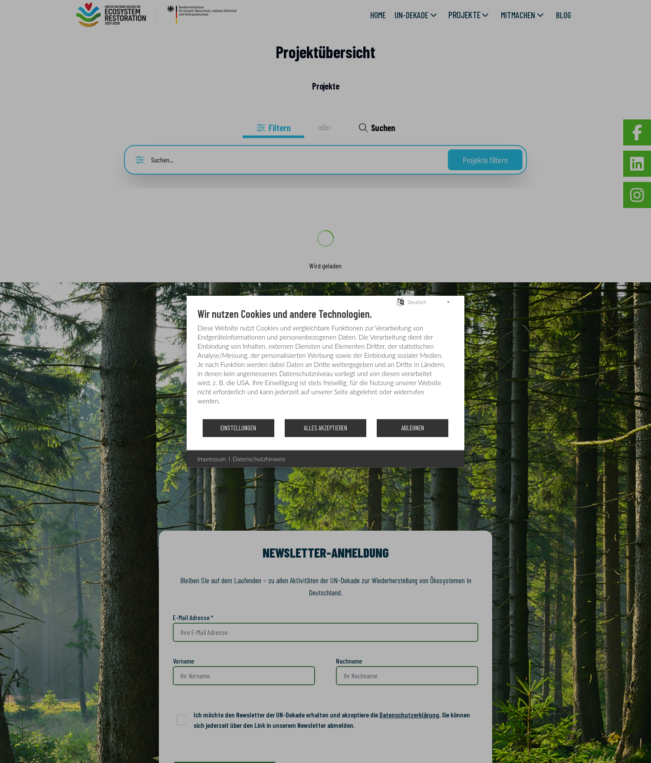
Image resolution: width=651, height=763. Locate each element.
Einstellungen (238, 427)
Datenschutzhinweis (259, 458)
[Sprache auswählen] (400, 301)
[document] (325, 363)
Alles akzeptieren (325, 428)
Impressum (211, 458)
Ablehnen (412, 427)
